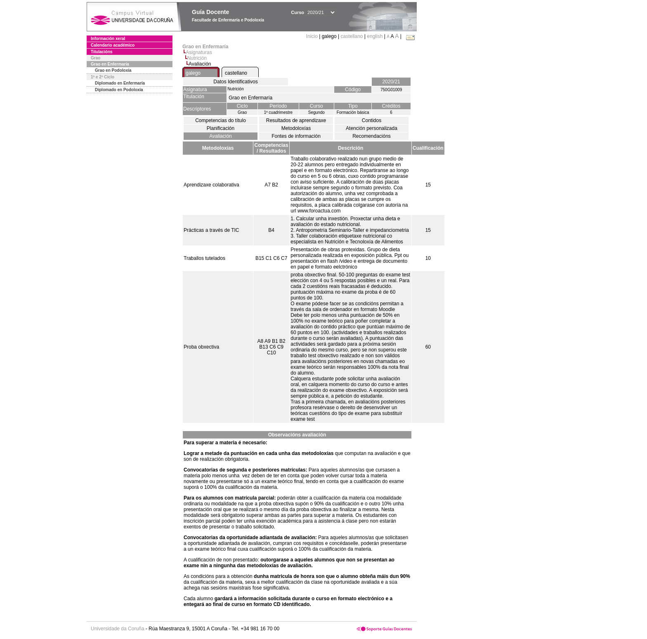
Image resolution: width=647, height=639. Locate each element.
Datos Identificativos (235, 82)
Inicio (312, 36)
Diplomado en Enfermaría (120, 83)
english (375, 36)
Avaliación (220, 136)
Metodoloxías (296, 128)
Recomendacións (371, 136)
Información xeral (108, 38)
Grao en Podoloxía (113, 70)
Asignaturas (199, 52)
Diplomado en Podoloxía (119, 89)
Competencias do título (220, 120)
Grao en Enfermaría (110, 64)
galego (193, 73)
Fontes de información (296, 136)
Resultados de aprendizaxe (296, 120)
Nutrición (197, 58)
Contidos (371, 120)
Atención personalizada (371, 128)
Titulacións (102, 52)
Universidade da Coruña (117, 629)
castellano (351, 36)
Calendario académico (113, 45)
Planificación (220, 128)
